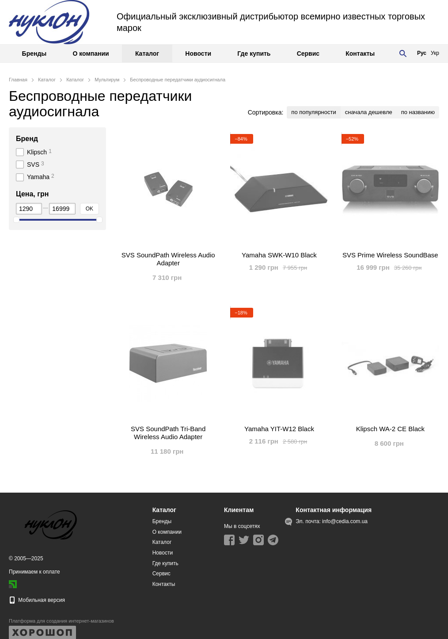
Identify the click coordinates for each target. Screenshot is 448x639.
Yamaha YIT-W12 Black (279, 428)
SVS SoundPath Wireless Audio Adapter (168, 259)
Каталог (147, 53)
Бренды (34, 53)
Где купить (253, 53)
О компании (90, 53)
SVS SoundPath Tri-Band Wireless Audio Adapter (168, 432)
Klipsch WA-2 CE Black (390, 428)
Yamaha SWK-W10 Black (279, 255)
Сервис (308, 53)
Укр (435, 53)
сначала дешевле (368, 112)
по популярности (313, 112)
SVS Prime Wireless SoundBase (390, 255)
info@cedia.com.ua (345, 521)
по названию (418, 112)
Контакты (360, 53)
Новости (198, 53)
